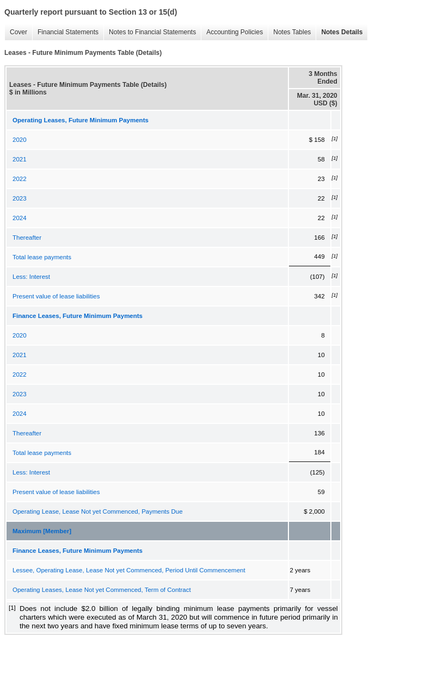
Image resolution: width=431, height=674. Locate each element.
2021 (20, 159)
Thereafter (27, 237)
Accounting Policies (234, 32)
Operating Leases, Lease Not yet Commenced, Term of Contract (102, 589)
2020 (20, 139)
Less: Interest (31, 276)
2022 (20, 179)
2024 (20, 218)
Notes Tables (292, 32)
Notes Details (341, 32)
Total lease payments (42, 257)
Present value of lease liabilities (56, 296)
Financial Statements (68, 32)
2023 (20, 198)
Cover (18, 32)
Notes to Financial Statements (152, 32)
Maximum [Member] (42, 531)
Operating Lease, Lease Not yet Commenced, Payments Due (98, 511)
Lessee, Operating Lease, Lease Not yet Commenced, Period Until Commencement (129, 570)
